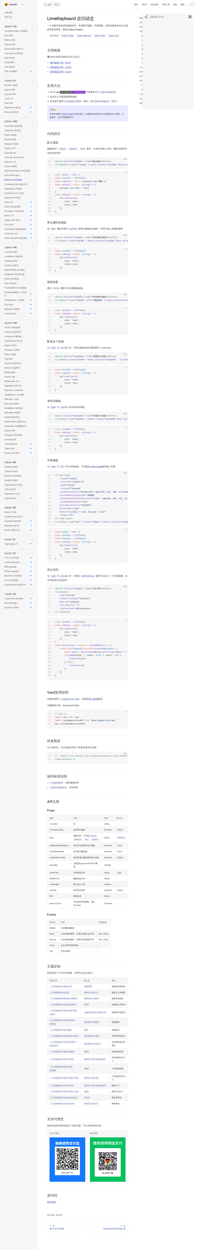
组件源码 (51, 1202)
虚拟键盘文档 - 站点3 (60, 71)
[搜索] (52, 4)
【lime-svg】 (67, 114)
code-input (96, 466)
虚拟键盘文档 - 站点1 (60, 62)
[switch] (192, 4)
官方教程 (93, 699)
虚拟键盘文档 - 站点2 (60, 67)
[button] (19, 26)
